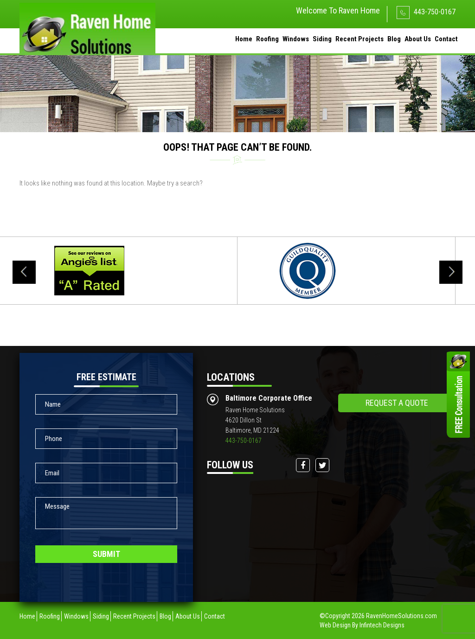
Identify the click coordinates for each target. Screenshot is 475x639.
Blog (394, 39)
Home (243, 39)
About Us (417, 39)
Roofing (267, 39)
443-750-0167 (426, 11)
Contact (446, 39)
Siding (322, 39)
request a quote (397, 403)
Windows (295, 39)
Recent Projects (359, 39)
